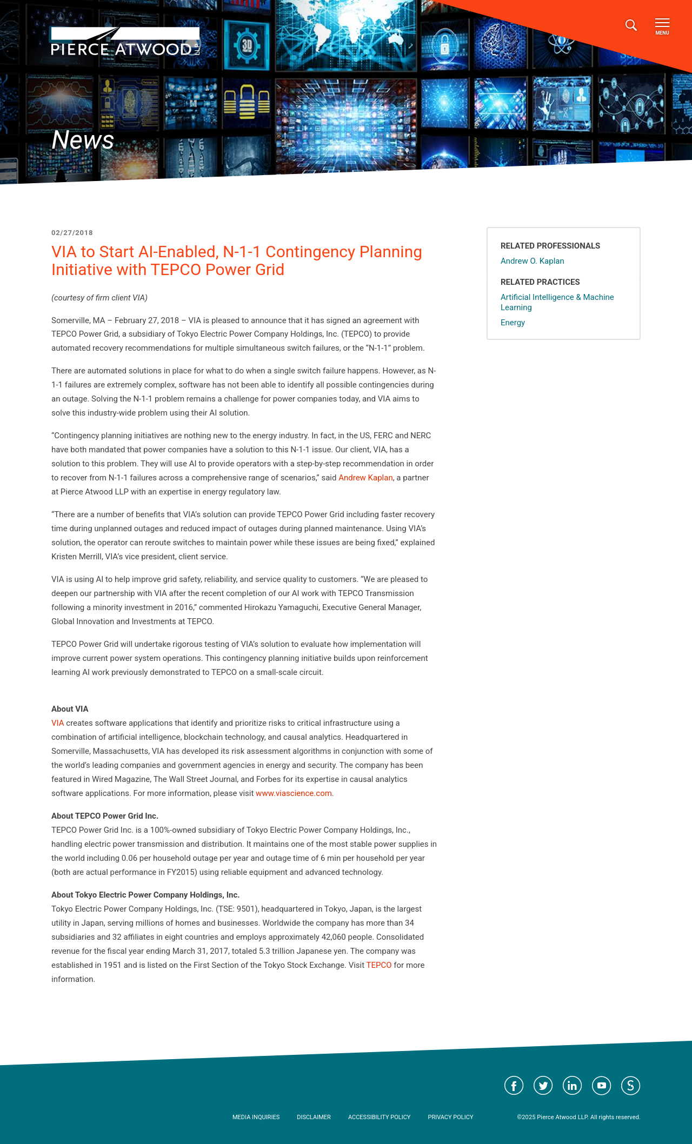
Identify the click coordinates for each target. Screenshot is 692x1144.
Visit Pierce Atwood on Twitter (543, 1085)
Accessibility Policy (379, 1117)
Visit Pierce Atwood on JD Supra (631, 1085)
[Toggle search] (631, 25)
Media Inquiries (256, 1117)
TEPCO (379, 965)
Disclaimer (314, 1117)
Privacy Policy (450, 1117)
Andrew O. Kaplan (532, 261)
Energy (513, 322)
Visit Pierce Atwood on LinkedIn (572, 1085)
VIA (57, 723)
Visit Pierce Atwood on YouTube (601, 1085)
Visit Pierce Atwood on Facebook (514, 1085)
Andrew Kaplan (365, 478)
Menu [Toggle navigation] (662, 27)
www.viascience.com (294, 793)
